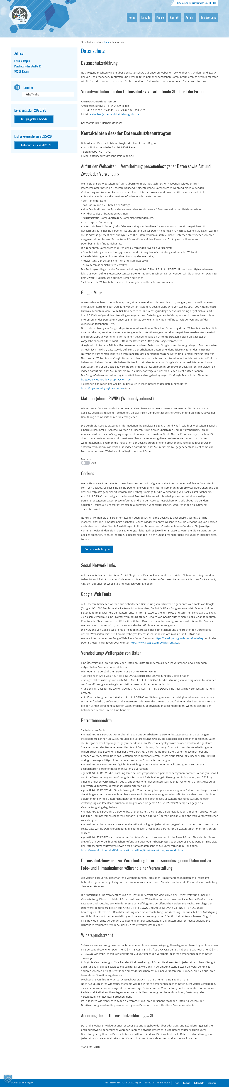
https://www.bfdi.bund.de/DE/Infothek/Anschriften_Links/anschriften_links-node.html (132, 850)
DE (210, 3)
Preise (160, 17)
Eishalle (145, 17)
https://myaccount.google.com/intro (102, 388)
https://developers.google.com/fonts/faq (179, 638)
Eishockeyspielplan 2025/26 (36, 145)
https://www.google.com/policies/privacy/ (154, 642)
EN (214, 3)
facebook (186, 1082)
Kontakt (174, 17)
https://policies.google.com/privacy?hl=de (106, 379)
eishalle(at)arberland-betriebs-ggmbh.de (114, 114)
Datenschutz (199, 1082)
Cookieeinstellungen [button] (97, 549)
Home (131, 17)
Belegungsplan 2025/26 (34, 119)
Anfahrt (190, 17)
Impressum (212, 1082)
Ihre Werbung (208, 17)
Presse (176, 1082)
